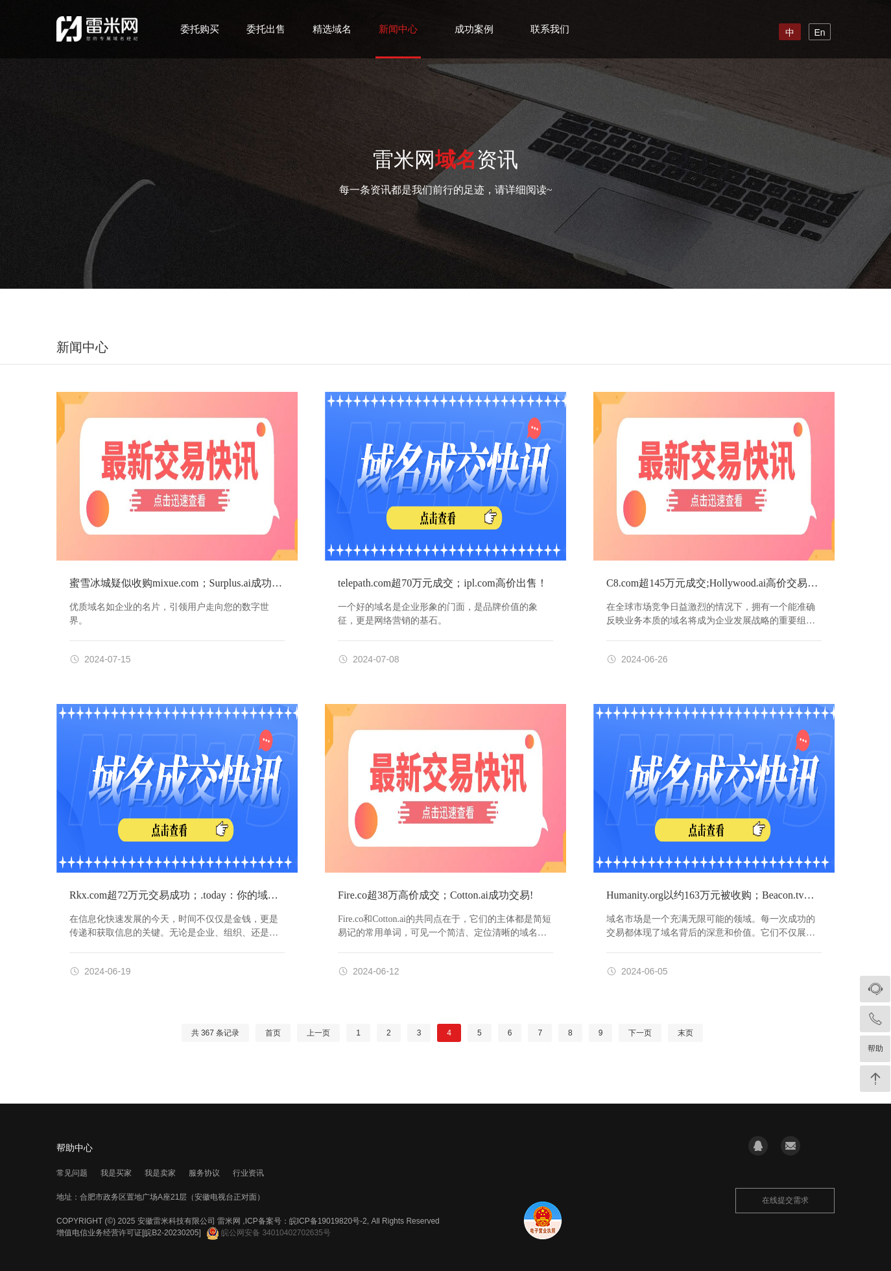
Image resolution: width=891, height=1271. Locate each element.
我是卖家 (160, 1173)
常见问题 (72, 1173)
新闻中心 (398, 28)
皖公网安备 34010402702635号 (269, 1232)
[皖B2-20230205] (171, 1232)
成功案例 (474, 28)
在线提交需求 (785, 1200)
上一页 (318, 1032)
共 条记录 (215, 1032)
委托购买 (199, 28)
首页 (273, 1032)
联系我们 (549, 28)
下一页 (640, 1032)
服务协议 (204, 1173)
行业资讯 (248, 1173)
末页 (685, 1032)
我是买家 (116, 1173)
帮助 (875, 1048)
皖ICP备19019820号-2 (328, 1221)
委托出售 (265, 28)
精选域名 (332, 28)
